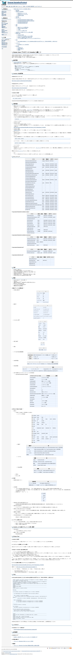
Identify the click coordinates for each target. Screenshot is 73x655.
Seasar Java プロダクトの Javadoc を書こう (22, 8)
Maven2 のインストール (22, 13)
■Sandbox (3, 43)
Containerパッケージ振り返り (23, 44)
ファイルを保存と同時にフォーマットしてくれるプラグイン (29, 38)
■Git (2, 25)
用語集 (19, 49)
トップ (3, 6)
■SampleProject (4, 42)
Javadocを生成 (17, 130)
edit (2, 48)
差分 (12, 6)
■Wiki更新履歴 (4, 46)
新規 (24, 6)
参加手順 (17, 10)
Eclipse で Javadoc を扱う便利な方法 (25, 37)
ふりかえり (18, 42)
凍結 (9, 6)
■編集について (4, 34)
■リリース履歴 (4, 39)
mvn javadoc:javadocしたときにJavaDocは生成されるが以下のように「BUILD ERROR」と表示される (37, 41)
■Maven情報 (4, 14)
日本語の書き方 (21, 48)
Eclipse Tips (18, 33)
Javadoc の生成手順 (19, 11)
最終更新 (32, 6)
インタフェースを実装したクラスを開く (25, 36)
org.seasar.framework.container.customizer (26, 20)
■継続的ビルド (4, 27)
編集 (7, 6)
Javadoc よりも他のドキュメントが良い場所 (24, 32)
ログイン (39, 6)
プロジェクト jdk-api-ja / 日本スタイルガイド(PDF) (23, 641)
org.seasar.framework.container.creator (25, 19)
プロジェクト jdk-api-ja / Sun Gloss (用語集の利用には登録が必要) (26, 645)
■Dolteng (3, 31)
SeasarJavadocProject (17, 2)
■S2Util (3, 29)
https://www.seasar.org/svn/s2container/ (19, 87)
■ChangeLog (4, 12)
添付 (17, 6)
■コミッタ (3, 22)
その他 (19, 29)
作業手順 (17, 16)
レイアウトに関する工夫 (22, 30)
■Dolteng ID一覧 (4, 32)
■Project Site (4, 15)
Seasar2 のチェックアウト (23, 14)
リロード (20, 6)
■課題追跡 (3, 26)
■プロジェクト (4, 20)
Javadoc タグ (20, 47)
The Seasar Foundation (8, 652)
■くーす (3, 41)
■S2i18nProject (4, 44)
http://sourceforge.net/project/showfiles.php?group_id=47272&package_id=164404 (30, 127)
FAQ (16, 39)
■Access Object (4, 30)
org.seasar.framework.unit (23, 21)
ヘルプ (36, 6)
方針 (16, 24)
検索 (29, 6)
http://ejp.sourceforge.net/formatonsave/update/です (27, 566)
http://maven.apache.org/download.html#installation (22, 80)
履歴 (14, 6)
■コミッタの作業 (5, 23)
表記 (16, 25)
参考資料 (17, 46)
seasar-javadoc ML (17, 62)
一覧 (26, 6)
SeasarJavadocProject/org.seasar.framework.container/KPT (25, 629)
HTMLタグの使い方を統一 (23, 28)
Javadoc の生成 (21, 15)
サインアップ (18, 18)
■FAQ (3, 13)
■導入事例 (3, 40)
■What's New (4, 11)
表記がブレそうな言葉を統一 (23, 27)
